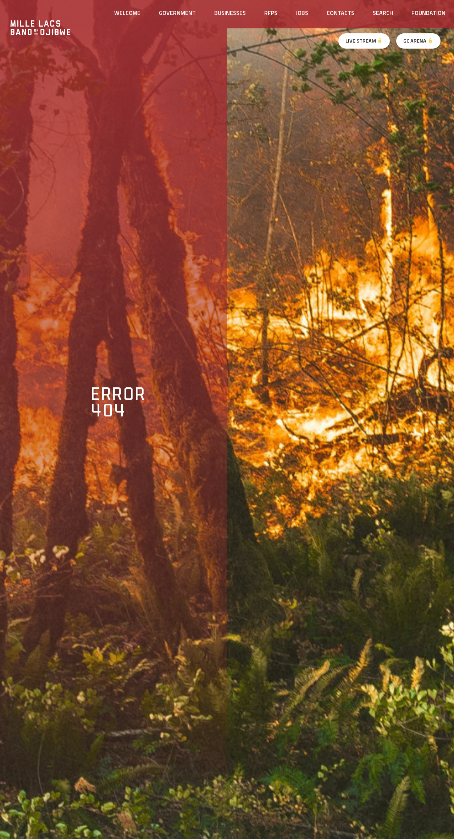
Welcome (127, 13)
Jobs (302, 13)
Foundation (428, 13)
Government (177, 13)
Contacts (340, 13)
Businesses (230, 13)
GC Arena (418, 41)
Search (383, 13)
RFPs (270, 13)
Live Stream (364, 41)
